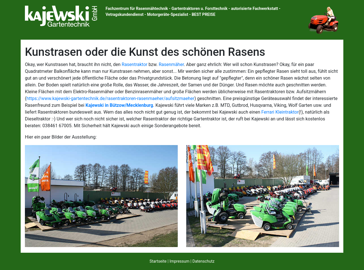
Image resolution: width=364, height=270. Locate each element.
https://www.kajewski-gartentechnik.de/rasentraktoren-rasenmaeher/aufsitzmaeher (110, 98)
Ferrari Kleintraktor (280, 112)
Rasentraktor (134, 64)
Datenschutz (203, 261)
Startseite (157, 261)
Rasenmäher (171, 64)
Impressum (179, 261)
